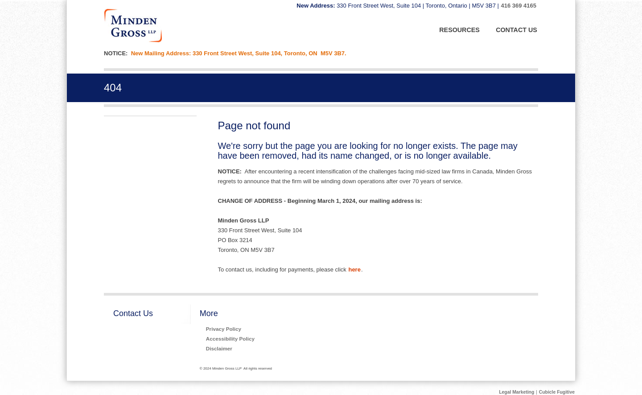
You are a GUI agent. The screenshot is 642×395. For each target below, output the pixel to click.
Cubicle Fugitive (557, 392)
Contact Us (133, 313)
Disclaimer (219, 348)
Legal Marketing (516, 392)
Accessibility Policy (230, 339)
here (354, 269)
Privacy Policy (223, 329)
